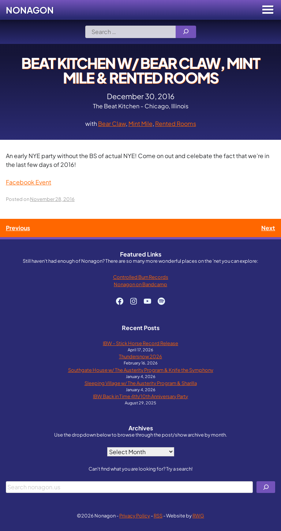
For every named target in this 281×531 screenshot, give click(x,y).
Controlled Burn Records (140, 277)
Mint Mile (140, 123)
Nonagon (30, 9)
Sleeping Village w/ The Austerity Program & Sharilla (141, 383)
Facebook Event (28, 182)
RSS (158, 515)
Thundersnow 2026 (140, 356)
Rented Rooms (175, 123)
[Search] (186, 32)
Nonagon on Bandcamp (140, 284)
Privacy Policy (134, 515)
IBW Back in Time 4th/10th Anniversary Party (140, 396)
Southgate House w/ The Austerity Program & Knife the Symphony (140, 370)
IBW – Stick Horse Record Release (140, 343)
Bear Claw (112, 123)
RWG (198, 515)
